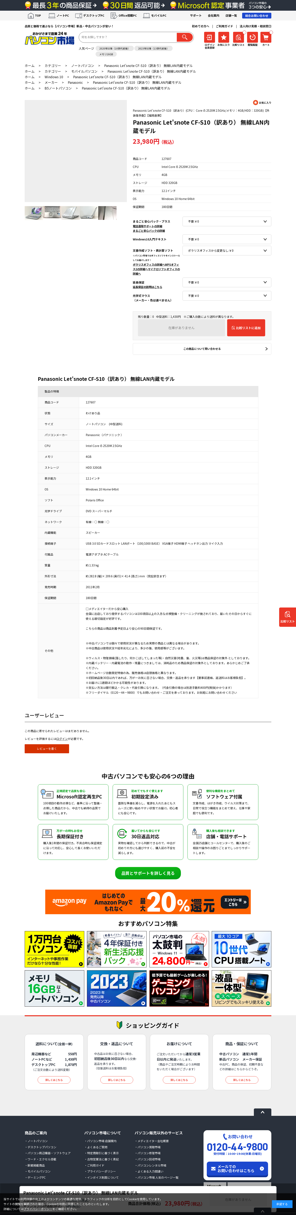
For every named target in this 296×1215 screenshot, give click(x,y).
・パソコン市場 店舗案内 (100, 1141)
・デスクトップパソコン (40, 1147)
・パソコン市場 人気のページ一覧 (156, 1177)
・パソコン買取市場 (148, 1147)
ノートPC (63, 15)
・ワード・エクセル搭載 (40, 1159)
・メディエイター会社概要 (152, 1141)
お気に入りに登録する (262, 102)
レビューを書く (47, 748)
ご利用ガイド (224, 26)
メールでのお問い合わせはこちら (235, 1168)
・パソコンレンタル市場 (150, 1165)
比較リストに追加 (248, 328)
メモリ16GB (106, 54)
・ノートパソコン (36, 1141)
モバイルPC (158, 15)
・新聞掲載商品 (35, 1165)
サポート (196, 15)
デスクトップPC (93, 15)
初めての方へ (200, 26)
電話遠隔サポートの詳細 (147, 226)
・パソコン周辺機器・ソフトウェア (48, 1153)
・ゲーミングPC (35, 1177)
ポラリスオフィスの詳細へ (149, 264)
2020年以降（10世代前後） (114, 48)
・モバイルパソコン (38, 1171)
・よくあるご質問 (95, 1147)
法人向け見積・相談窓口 (255, 26)
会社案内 (213, 15)
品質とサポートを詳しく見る (148, 873)
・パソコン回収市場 (148, 1159)
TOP (38, 15)
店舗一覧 (231, 15)
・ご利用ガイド (94, 1165)
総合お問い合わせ (256, 16)
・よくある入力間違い (149, 1171)
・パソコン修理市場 (148, 1153)
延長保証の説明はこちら (147, 287)
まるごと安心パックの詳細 (149, 231)
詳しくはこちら (54, 1080)
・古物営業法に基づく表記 (101, 1159)
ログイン (62, 739)
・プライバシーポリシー (100, 1171)
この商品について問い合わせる (202, 349)
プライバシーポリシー (38, 1209)
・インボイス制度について (101, 1177)
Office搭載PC (128, 15)
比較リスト (287, 621)
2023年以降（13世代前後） (153, 48)
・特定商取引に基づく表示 (101, 1153)
